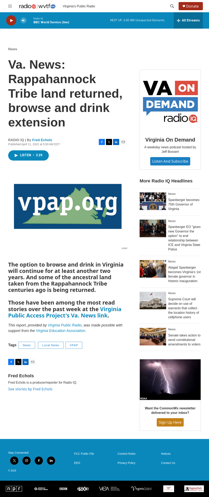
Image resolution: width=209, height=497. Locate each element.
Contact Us (168, 463)
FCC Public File (84, 453)
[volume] (23, 20)
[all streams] (188, 20)
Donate (192, 6)
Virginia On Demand (170, 140)
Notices (166, 453)
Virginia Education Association (60, 331)
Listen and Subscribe (170, 161)
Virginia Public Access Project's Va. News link (64, 312)
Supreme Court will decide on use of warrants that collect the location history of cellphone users (183, 308)
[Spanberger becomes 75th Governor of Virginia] (153, 201)
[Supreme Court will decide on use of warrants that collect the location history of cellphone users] (153, 300)
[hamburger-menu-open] (10, 6)
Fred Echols (42, 140)
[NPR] (14, 488)
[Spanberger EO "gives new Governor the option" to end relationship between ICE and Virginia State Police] (153, 228)
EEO (77, 463)
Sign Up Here (170, 422)
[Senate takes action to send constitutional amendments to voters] (153, 336)
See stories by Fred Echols (30, 388)
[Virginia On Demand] (170, 100)
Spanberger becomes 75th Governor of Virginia (183, 204)
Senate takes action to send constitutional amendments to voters (184, 340)
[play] (11, 20)
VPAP (74, 345)
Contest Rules (127, 453)
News (12, 49)
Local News (50, 345)
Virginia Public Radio (65, 325)
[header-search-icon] (172, 6)
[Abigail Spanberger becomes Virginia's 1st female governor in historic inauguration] (153, 269)
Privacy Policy (126, 463)
